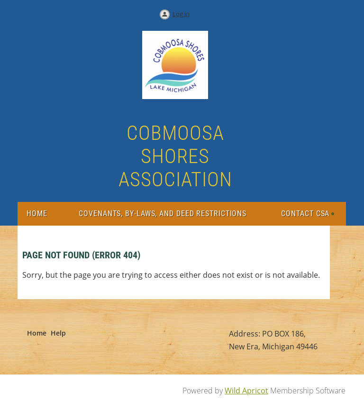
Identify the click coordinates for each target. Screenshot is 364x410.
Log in (181, 13)
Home (36, 332)
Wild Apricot (246, 390)
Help (58, 332)
